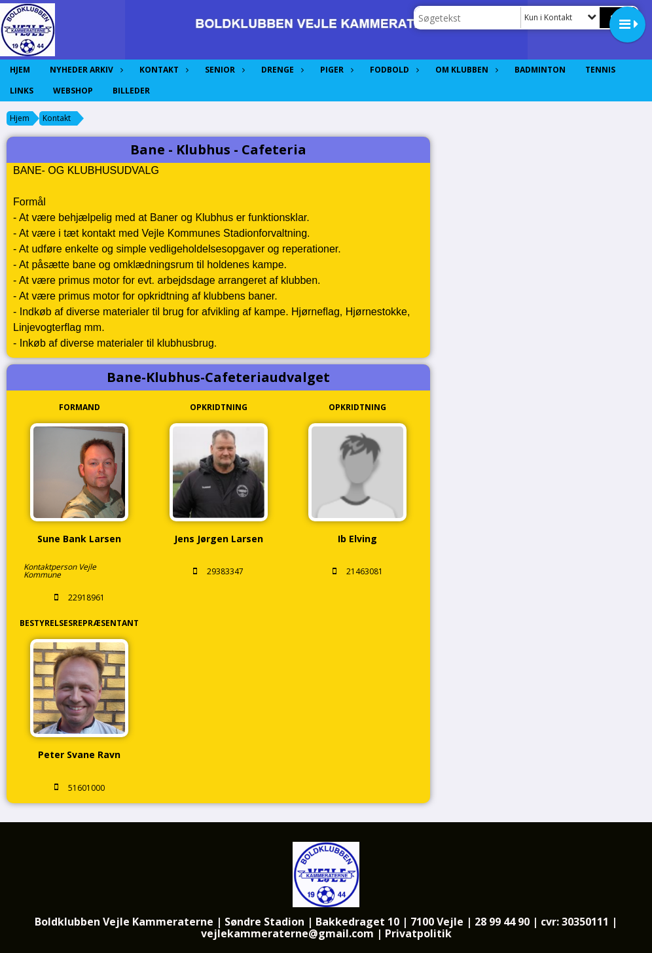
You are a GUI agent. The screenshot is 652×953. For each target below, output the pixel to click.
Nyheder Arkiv (85, 69)
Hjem (20, 69)
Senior (223, 69)
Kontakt (162, 69)
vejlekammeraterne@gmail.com (287, 933)
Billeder (131, 90)
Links (21, 90)
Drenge (280, 69)
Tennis (600, 69)
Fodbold (393, 69)
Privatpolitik (418, 933)
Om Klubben (465, 69)
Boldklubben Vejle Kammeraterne (124, 921)
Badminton (540, 69)
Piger (335, 69)
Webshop (73, 90)
